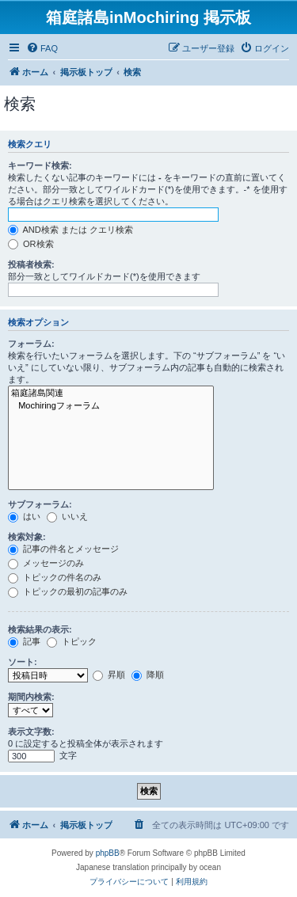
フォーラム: (31, 343)
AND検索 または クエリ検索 (70, 229)
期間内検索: (31, 696)
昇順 (109, 674)
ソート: (22, 662)
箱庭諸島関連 (111, 393)
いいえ (67, 516)
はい (24, 516)
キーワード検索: (40, 165)
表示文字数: (31, 731)
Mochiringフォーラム (111, 406)
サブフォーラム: (40, 504)
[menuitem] (42, 48)
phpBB (108, 853)
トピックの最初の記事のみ (68, 591)
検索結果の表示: (40, 629)
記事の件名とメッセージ (63, 548)
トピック (72, 641)
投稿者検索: (31, 264)
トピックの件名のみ (54, 577)
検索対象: (27, 537)
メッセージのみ (46, 563)
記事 (24, 641)
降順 (147, 674)
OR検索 (31, 244)
